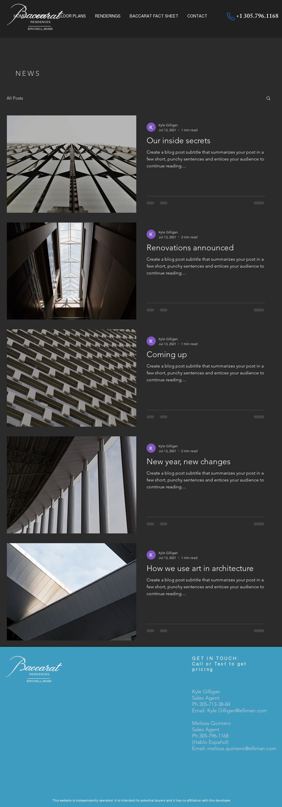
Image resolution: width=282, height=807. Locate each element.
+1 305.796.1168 (257, 16)
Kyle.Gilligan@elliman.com (237, 710)
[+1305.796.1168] (230, 16)
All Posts (15, 98)
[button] (268, 99)
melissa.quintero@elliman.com (241, 748)
